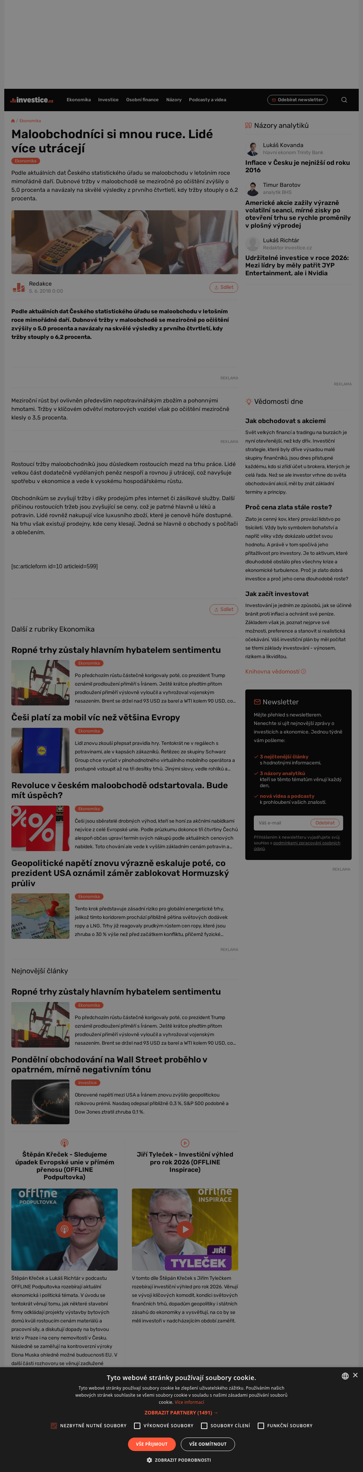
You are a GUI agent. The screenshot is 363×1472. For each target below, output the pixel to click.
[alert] (181, 736)
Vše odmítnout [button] (208, 1444)
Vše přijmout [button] (152, 1444)
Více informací (189, 1402)
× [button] (355, 1375)
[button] (181, 1412)
